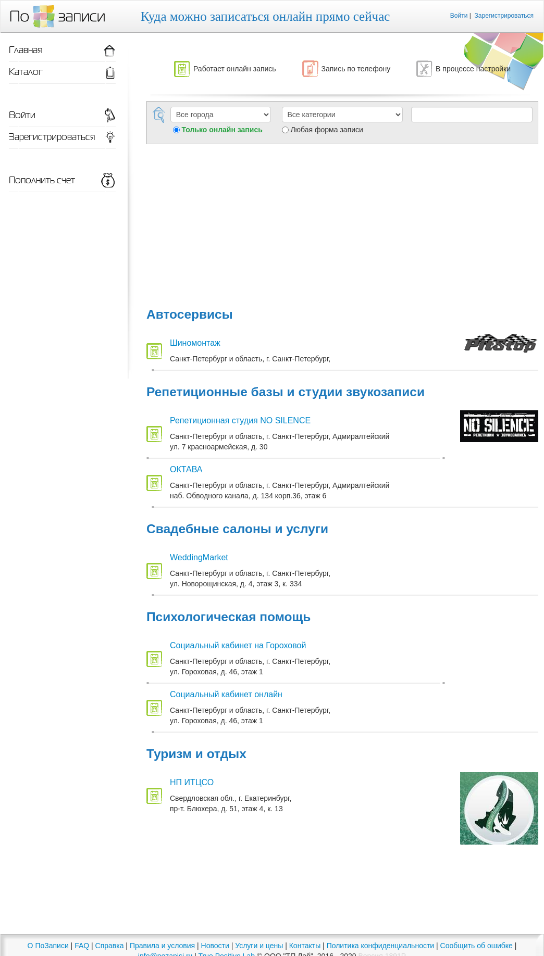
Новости (215, 945)
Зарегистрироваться (504, 15)
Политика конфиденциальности (381, 945)
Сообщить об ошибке (476, 945)
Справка (109, 945)
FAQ (82, 945)
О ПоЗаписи (48, 945)
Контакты (304, 945)
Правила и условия (162, 945)
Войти (459, 15)
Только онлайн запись (222, 129)
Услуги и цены (259, 945)
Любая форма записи (326, 129)
